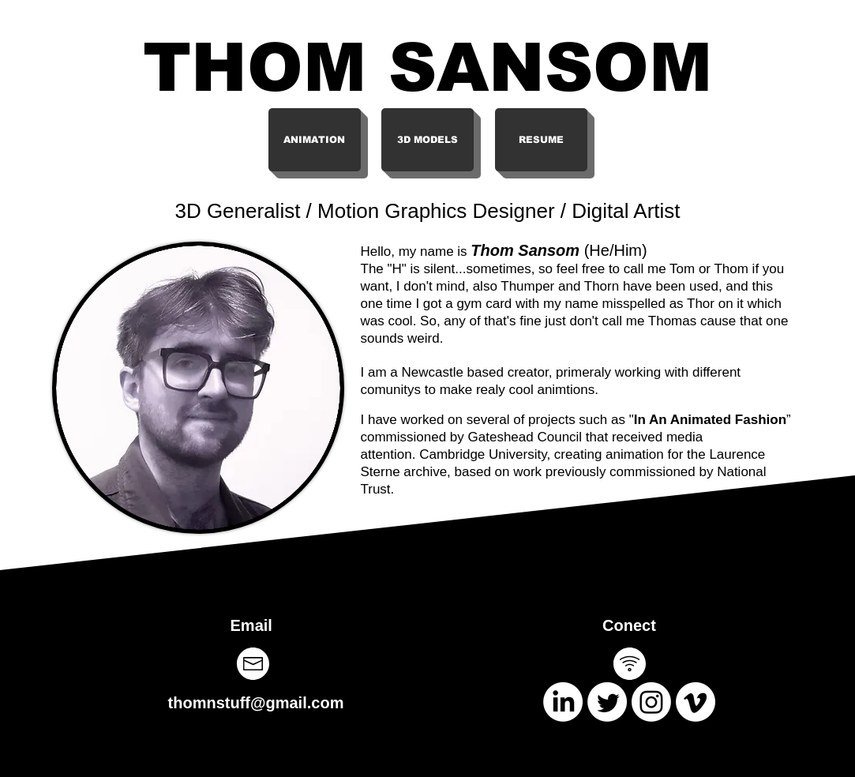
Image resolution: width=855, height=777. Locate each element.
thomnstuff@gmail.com (256, 702)
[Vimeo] (695, 702)
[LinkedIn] (563, 702)
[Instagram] (651, 702)
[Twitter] (607, 702)
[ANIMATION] (314, 139)
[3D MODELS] (427, 139)
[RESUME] (541, 139)
